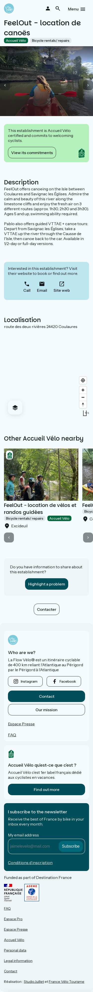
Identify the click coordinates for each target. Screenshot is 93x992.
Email (42, 290)
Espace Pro (13, 919)
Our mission (46, 709)
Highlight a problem (46, 583)
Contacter (46, 609)
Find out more (47, 789)
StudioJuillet (34, 981)
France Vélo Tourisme (66, 981)
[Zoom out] (83, 397)
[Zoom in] (83, 390)
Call (27, 290)
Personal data (15, 950)
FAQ (12, 734)
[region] (46, 373)
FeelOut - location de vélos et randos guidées (40, 509)
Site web (62, 290)
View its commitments (32, 152)
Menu (73, 8)
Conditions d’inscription (30, 862)
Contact (46, 696)
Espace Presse (21, 723)
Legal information (18, 960)
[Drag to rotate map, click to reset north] (83, 404)
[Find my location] (83, 380)
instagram (29, 681)
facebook (68, 681)
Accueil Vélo (14, 940)
